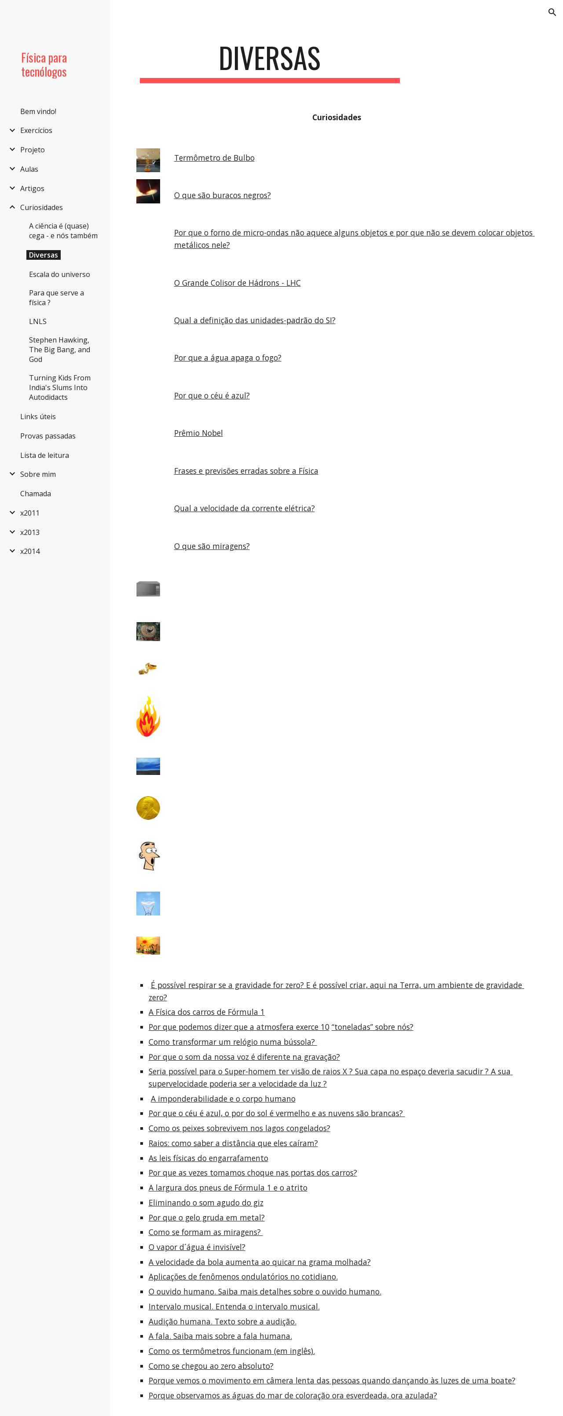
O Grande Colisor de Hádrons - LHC (237, 282)
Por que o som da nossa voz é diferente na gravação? (244, 1056)
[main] (269, 62)
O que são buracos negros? (222, 195)
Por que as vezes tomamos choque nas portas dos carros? (253, 1172)
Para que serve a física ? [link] (56, 297)
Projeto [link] (32, 150)
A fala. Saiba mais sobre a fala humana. (220, 1336)
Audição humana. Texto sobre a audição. (222, 1321)
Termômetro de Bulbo (214, 157)
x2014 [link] (30, 551)
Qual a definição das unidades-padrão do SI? (255, 320)
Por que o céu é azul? (212, 395)
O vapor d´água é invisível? (197, 1247)
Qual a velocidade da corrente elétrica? (244, 508)
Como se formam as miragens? (206, 1232)
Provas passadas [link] (48, 436)
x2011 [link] (30, 513)
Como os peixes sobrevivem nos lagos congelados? (239, 1128)
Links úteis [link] (38, 416)
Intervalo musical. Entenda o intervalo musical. (234, 1306)
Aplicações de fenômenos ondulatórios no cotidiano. (243, 1276)
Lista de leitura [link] (44, 455)
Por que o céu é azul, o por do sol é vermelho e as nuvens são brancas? (277, 1113)
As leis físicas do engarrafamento (208, 1158)
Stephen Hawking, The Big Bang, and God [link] (59, 349)
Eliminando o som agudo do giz (206, 1202)
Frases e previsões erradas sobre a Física (246, 470)
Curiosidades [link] (41, 207)
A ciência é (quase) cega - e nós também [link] (63, 230)
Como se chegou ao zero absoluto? (211, 1366)
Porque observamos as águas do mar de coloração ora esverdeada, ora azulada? (293, 1395)
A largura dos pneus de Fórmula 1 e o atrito (228, 1187)
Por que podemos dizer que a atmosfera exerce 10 (239, 1026)
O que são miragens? (212, 546)
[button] (552, 12)
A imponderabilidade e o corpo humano (223, 1098)
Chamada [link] (35, 493)
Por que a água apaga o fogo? (228, 357)
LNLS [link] (38, 321)
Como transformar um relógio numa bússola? (233, 1041)
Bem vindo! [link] (38, 111)
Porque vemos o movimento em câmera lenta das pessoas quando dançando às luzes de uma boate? (332, 1380)
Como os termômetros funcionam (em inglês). (232, 1351)
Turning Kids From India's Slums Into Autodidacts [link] (60, 387)
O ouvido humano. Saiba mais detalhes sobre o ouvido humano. (265, 1291)
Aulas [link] (29, 169)
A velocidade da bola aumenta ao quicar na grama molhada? (260, 1262)
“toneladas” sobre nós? (372, 1026)
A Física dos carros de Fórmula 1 (207, 1012)
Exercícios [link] (36, 130)
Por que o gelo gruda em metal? (207, 1217)
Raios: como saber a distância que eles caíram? (233, 1143)
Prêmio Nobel (198, 433)
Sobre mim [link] (38, 474)
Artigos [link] (32, 188)
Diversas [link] (43, 255)
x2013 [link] (30, 532)
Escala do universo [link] (59, 274)
